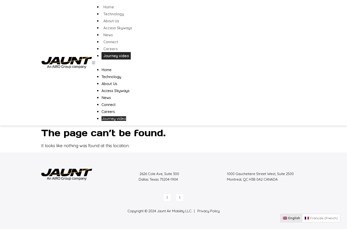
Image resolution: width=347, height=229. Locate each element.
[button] (199, 62)
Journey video (116, 55)
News (108, 35)
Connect (110, 42)
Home (108, 7)
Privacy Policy (208, 211)
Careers (110, 48)
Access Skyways (117, 28)
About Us (111, 21)
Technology (113, 14)
